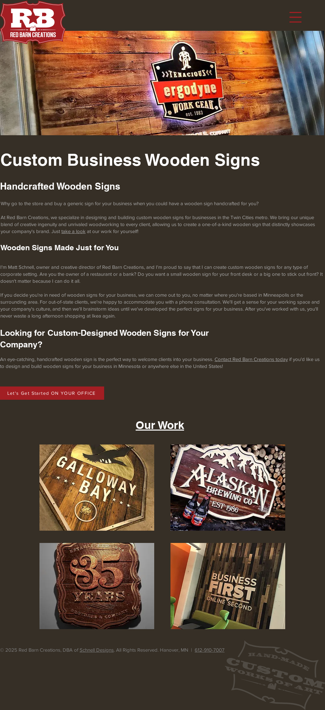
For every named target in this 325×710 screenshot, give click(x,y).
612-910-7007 (210, 650)
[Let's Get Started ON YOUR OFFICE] (52, 393)
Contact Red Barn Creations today (251, 359)
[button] (295, 17)
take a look (73, 231)
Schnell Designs (97, 650)
